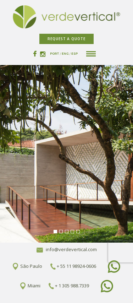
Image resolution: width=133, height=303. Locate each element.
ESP (74, 53)
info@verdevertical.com (67, 249)
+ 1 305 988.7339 (72, 285)
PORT (54, 53)
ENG (65, 53)
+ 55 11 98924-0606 (76, 266)
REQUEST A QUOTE (66, 38)
